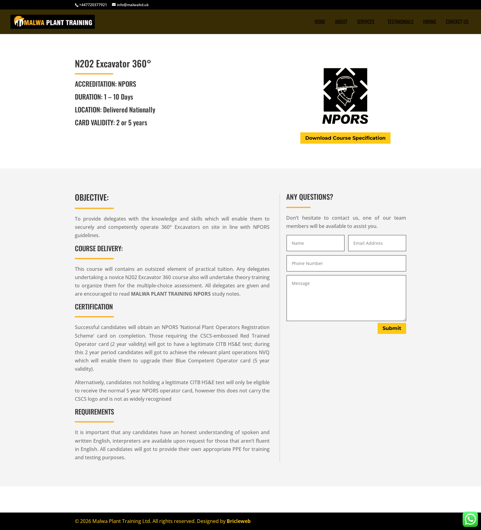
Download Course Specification (345, 138)
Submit (392, 328)
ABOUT (341, 22)
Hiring (429, 22)
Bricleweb (239, 521)
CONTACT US (457, 22)
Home (319, 22)
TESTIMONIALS (400, 22)
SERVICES (366, 22)
